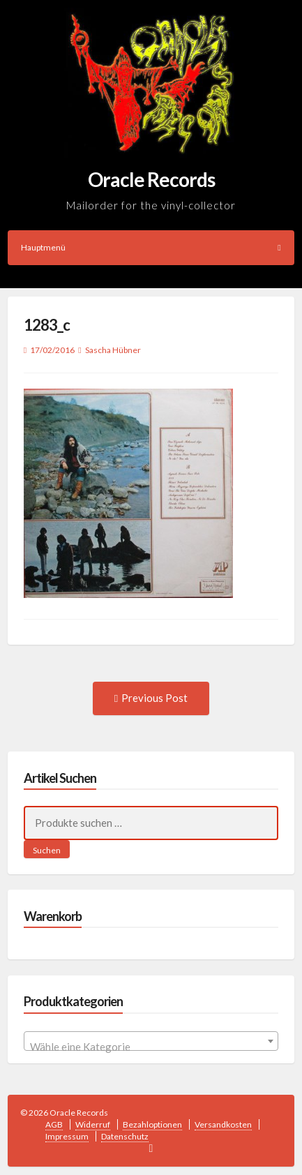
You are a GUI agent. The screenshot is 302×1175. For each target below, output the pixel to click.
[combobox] (151, 1041)
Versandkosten (223, 1124)
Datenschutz (125, 1136)
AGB (54, 1124)
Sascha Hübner (113, 350)
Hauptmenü (151, 247)
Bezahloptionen (152, 1124)
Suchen (47, 850)
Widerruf (92, 1124)
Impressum (67, 1136)
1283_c (47, 324)
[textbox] (151, 1047)
